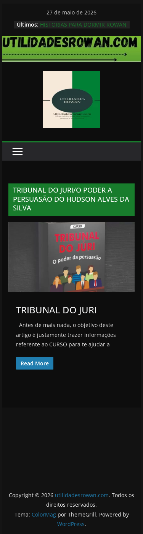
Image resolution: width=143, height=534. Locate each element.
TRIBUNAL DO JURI (56, 309)
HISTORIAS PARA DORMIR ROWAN (83, 24)
